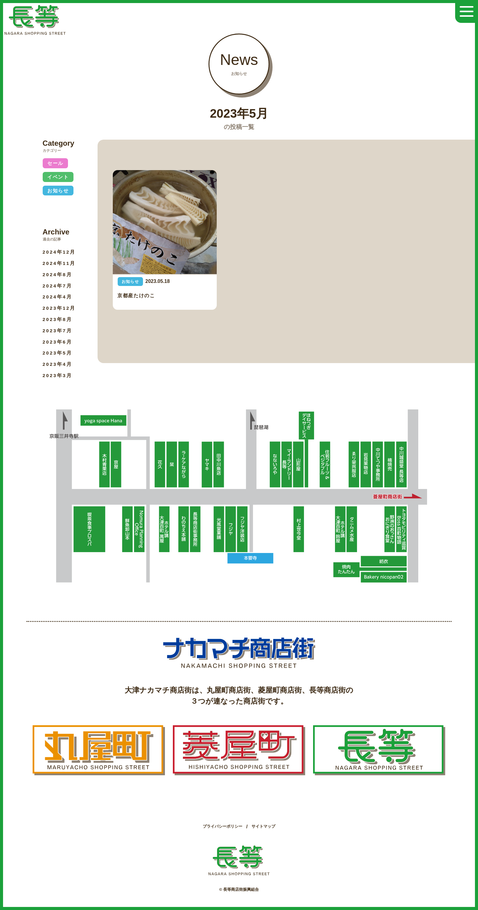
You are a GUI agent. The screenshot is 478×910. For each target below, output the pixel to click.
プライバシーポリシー (222, 826)
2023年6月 (58, 341)
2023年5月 (58, 352)
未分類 (56, 204)
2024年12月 (60, 252)
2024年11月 (60, 263)
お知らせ (58, 190)
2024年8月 (58, 274)
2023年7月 (58, 330)
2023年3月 (58, 375)
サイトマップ (263, 826)
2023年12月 (60, 308)
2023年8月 (58, 319)
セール (56, 163)
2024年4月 (58, 296)
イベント (58, 177)
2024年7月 (58, 285)
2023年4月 (58, 364)
